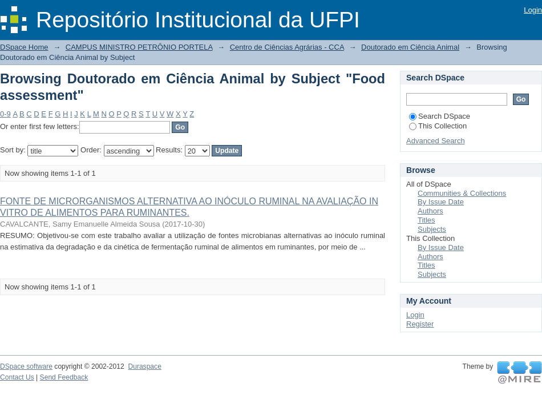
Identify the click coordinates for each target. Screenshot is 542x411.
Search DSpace (439, 116)
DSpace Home (24, 47)
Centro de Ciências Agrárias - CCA (287, 47)
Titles (426, 220)
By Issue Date (441, 202)
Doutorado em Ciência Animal (410, 47)
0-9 (5, 114)
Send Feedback (64, 377)
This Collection (438, 126)
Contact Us (17, 377)
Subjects (432, 229)
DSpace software (26, 366)
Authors (430, 211)
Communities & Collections (462, 193)
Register (420, 324)
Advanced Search (435, 140)
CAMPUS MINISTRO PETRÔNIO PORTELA (139, 47)
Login (533, 10)
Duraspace (144, 366)
